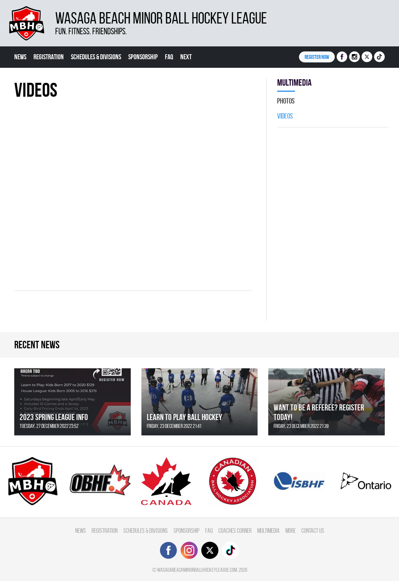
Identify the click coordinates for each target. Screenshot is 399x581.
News (20, 57)
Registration (48, 57)
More (290, 530)
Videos (285, 116)
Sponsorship (143, 57)
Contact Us (312, 530)
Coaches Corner (235, 530)
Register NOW (317, 57)
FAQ (169, 57)
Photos (286, 101)
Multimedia (268, 530)
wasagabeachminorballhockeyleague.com (197, 570)
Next (186, 57)
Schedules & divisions (96, 57)
